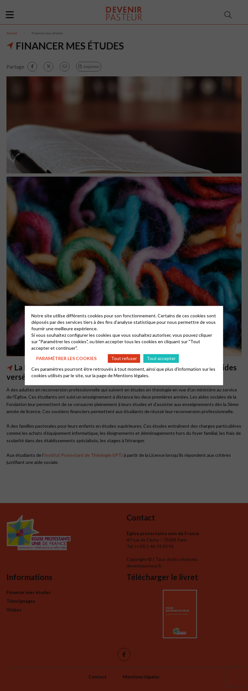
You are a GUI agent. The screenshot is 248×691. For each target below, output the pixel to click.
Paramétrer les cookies (66, 358)
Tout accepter (161, 358)
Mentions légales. (131, 375)
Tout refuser (124, 358)
